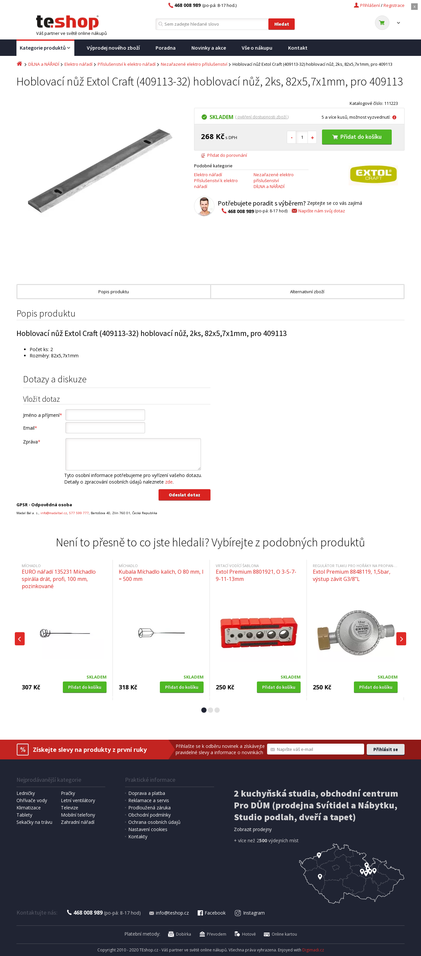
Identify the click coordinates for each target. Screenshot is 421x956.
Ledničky (25, 793)
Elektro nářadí (78, 64)
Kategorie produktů (45, 48)
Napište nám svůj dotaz (318, 211)
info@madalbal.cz (53, 513)
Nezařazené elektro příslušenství (194, 64)
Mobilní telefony (78, 815)
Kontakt (298, 47)
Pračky (68, 793)
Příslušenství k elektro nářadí (127, 64)
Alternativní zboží (307, 292)
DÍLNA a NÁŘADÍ (43, 64)
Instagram (250, 913)
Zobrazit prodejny (253, 829)
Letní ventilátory (78, 800)
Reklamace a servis (148, 800)
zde (169, 482)
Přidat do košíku (357, 136)
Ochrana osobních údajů (154, 822)
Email (30, 428)
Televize (69, 807)
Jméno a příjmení (42, 415)
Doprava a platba (146, 793)
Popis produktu (113, 292)
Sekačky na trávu (34, 822)
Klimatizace (28, 807)
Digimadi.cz (313, 950)
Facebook (211, 913)
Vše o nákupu (257, 47)
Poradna (166, 47)
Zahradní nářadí (77, 822)
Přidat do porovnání (224, 155)
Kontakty (137, 836)
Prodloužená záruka (149, 807)
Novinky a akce (208, 47)
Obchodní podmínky (149, 815)
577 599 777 (79, 513)
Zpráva (31, 442)
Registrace (394, 5)
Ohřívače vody (31, 800)
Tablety (24, 815)
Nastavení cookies (147, 829)
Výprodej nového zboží (113, 47)
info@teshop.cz (169, 913)
